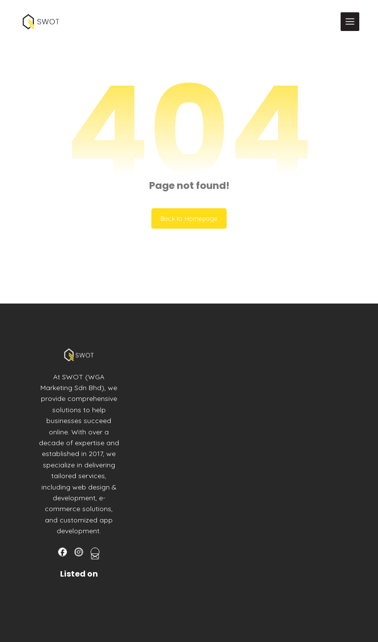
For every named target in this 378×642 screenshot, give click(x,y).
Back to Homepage (189, 218)
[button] (350, 21)
